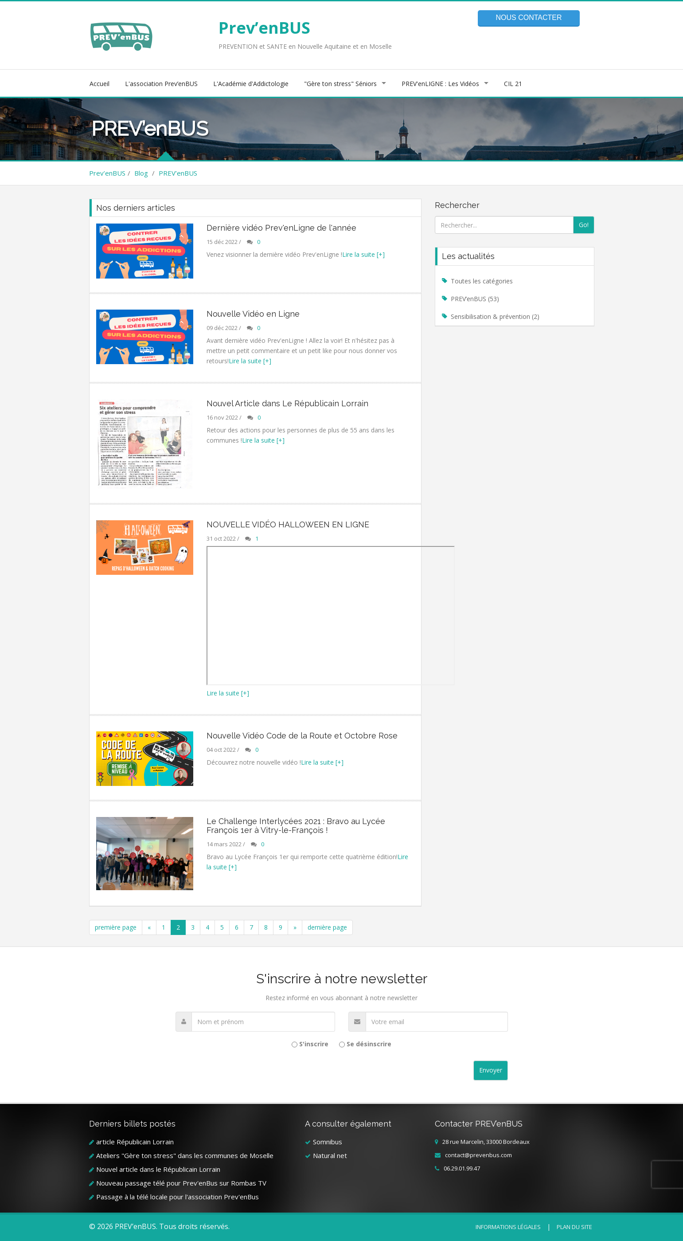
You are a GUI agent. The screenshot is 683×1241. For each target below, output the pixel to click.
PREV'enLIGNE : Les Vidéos (440, 83)
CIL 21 (513, 83)
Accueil (99, 83)
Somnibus (327, 1141)
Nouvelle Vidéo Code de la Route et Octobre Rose (302, 735)
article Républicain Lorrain (135, 1141)
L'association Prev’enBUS (161, 83)
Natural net (330, 1155)
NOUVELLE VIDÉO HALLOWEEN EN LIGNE (288, 524)
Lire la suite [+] (363, 254)
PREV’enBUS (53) (475, 299)
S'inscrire (313, 1044)
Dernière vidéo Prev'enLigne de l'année (281, 227)
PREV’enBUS (178, 173)
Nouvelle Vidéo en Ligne (253, 313)
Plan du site (574, 1227)
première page (116, 927)
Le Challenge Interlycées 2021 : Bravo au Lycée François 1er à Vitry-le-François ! (296, 826)
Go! (584, 224)
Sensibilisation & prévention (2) (495, 316)
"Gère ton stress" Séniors (340, 83)
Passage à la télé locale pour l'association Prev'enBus (177, 1196)
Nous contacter (529, 17)
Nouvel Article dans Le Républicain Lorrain (287, 403)
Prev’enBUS (264, 28)
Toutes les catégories (482, 281)
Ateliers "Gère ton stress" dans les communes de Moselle (184, 1155)
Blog (141, 173)
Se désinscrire (369, 1044)
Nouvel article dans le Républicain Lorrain (158, 1169)
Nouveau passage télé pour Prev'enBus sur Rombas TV (181, 1182)
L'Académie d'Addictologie (251, 83)
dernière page (327, 927)
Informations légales (508, 1227)
